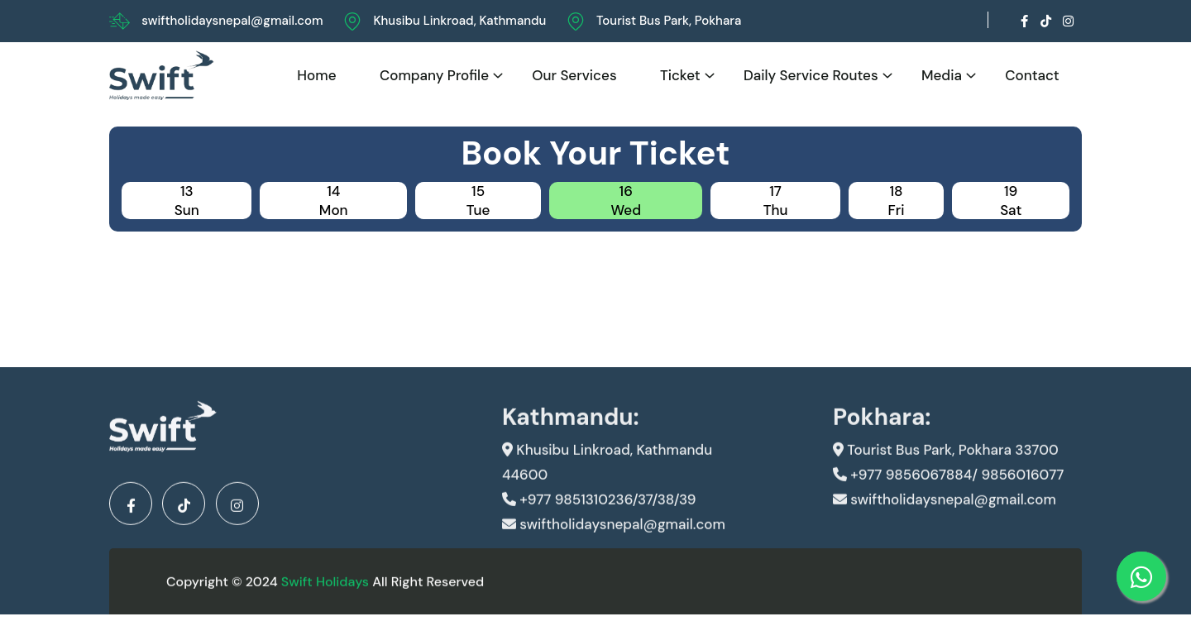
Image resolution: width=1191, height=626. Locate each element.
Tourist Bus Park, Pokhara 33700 (946, 462)
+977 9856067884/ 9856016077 (948, 487)
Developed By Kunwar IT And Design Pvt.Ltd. (888, 586)
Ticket (680, 75)
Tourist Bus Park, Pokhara (668, 20)
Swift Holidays (325, 586)
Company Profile (434, 75)
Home (316, 75)
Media (941, 75)
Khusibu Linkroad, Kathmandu (459, 20)
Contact (1032, 75)
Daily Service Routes (811, 75)
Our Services (574, 75)
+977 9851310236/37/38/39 (599, 512)
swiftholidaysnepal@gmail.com (232, 20)
